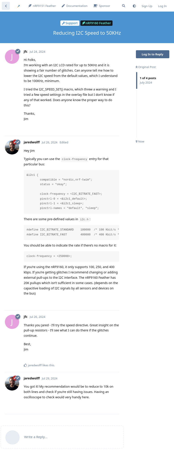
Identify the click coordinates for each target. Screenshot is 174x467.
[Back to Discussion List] (6, 6)
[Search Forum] (124, 6)
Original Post (146, 67)
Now (140, 141)
